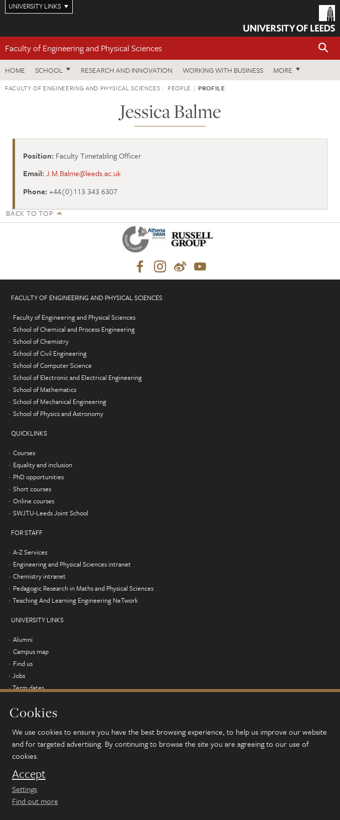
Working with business (223, 70)
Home (15, 70)
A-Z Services (30, 552)
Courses (24, 453)
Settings (24, 788)
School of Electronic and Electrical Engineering (77, 377)
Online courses (33, 501)
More (282, 70)
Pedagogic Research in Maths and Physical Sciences (83, 588)
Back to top (29, 213)
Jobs (19, 675)
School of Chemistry (41, 341)
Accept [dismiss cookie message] (29, 774)
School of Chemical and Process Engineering (74, 329)
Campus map (31, 651)
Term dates (28, 687)
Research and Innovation (127, 70)
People (179, 87)
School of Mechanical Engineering (59, 401)
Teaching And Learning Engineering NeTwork (75, 600)
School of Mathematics (44, 389)
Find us (23, 663)
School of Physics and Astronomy (58, 413)
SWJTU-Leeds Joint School (50, 513)
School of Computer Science (52, 365)
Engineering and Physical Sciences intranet (72, 564)
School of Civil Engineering (50, 353)
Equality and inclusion (42, 465)
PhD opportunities (38, 477)
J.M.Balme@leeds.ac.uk (83, 173)
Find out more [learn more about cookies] (35, 800)
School (49, 70)
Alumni (23, 639)
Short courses (32, 489)
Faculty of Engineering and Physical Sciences (83, 48)
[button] (323, 48)
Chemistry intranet (39, 576)
